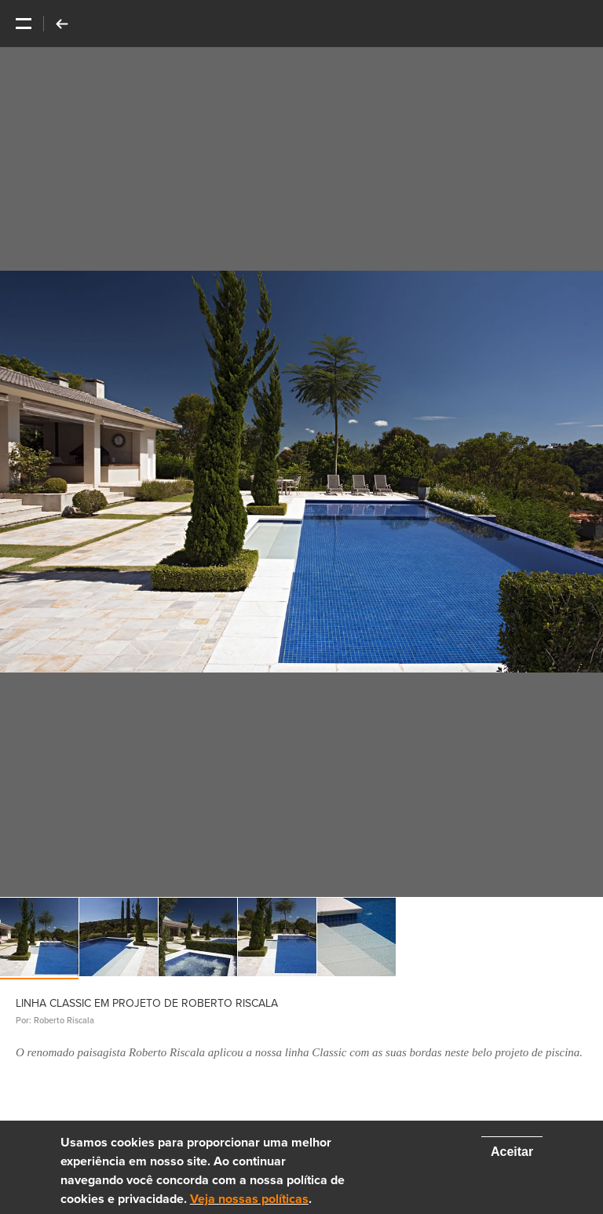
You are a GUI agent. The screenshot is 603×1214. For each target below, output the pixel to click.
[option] (301, 472)
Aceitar (512, 1151)
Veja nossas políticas (249, 1199)
